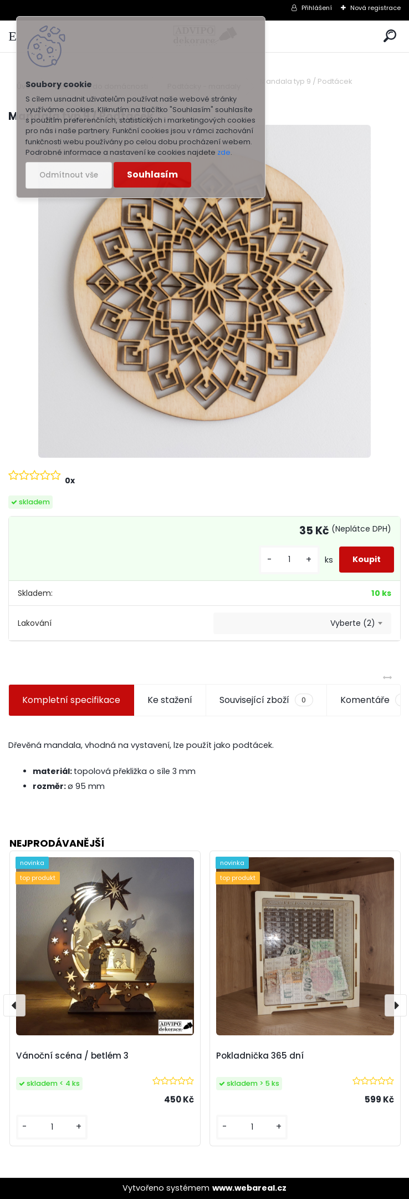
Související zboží (266, 700)
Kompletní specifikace (71, 700)
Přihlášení (316, 7)
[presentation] (14, 1005)
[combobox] (302, 624)
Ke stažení (169, 700)
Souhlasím (152, 174)
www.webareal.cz (249, 1187)
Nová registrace (375, 7)
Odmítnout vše (68, 175)
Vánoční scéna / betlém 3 (72, 1055)
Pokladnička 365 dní (260, 1055)
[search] (390, 36)
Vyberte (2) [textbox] (352, 623)
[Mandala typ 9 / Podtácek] (204, 291)
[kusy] (289, 559)
